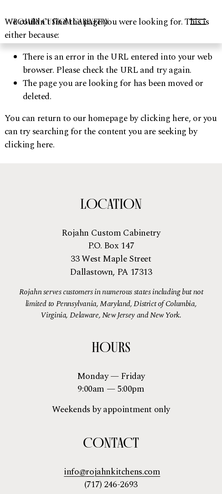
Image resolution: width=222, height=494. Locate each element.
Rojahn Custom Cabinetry (61, 21)
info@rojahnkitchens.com (112, 472)
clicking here (164, 118)
